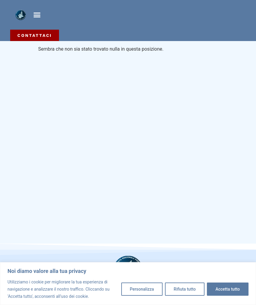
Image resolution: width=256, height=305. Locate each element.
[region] (128, 283)
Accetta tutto (228, 289)
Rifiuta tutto (185, 289)
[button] (37, 15)
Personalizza (142, 289)
